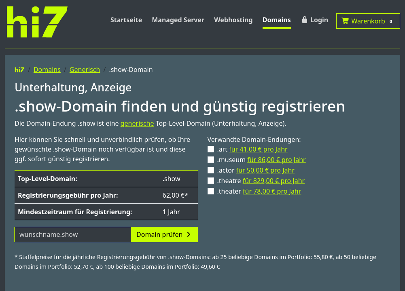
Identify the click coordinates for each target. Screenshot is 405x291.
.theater (259, 191)
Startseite (126, 19)
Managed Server (178, 19)
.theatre (261, 180)
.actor (256, 170)
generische (137, 123)
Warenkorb (368, 21)
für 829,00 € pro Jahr (274, 180)
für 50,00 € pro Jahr (265, 170)
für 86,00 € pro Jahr (276, 159)
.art (252, 149)
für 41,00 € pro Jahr (258, 149)
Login (314, 19)
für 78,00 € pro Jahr (272, 191)
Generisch (85, 69)
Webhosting (233, 19)
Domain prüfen (164, 234)
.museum (261, 159)
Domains (277, 19)
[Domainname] (72, 234)
